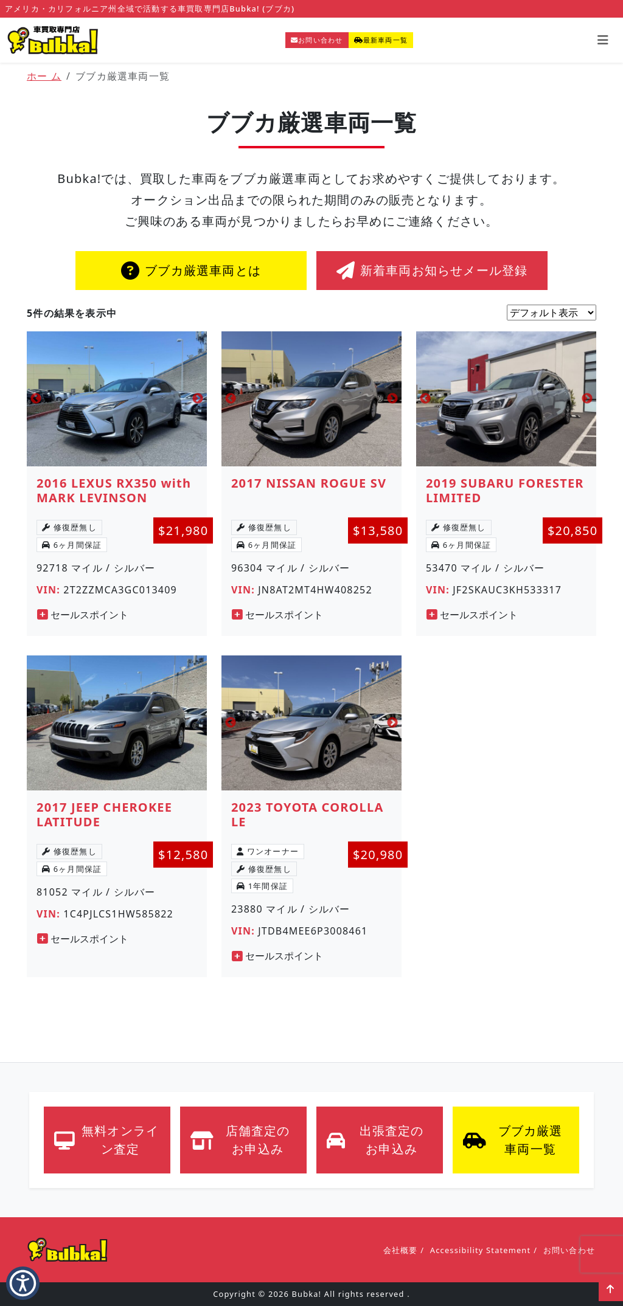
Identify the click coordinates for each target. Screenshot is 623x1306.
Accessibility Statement (480, 1250)
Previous (36, 399)
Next (198, 399)
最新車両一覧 (381, 39)
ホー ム (44, 76)
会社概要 (400, 1250)
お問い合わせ (317, 39)
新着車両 (432, 270)
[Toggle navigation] (603, 40)
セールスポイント (82, 614)
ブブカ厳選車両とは (191, 270)
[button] (23, 1283)
